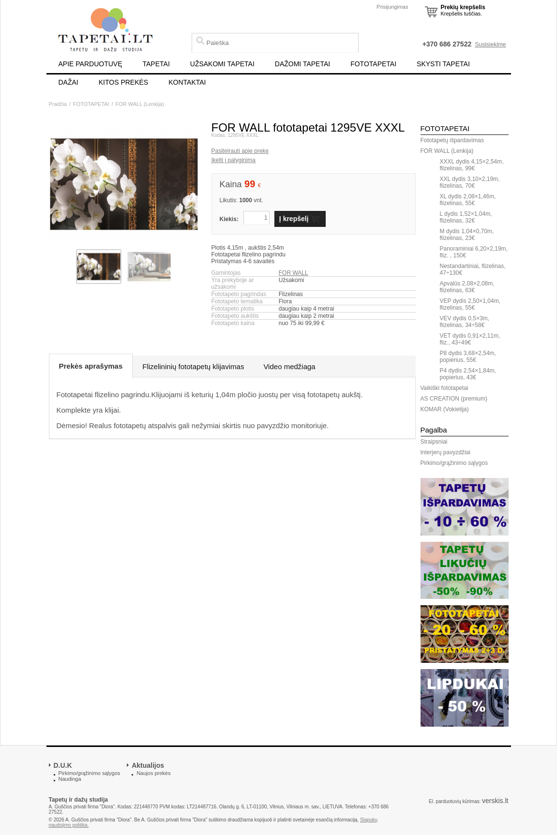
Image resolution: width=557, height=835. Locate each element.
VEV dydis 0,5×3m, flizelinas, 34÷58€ (464, 321)
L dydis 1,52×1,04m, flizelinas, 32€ (466, 217)
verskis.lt (495, 801)
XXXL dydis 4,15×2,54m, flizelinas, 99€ (472, 165)
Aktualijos (148, 765)
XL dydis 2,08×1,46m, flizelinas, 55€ (468, 200)
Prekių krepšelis (463, 7)
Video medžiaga (289, 366)
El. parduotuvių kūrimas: (455, 801)
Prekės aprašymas (91, 366)
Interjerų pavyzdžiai (445, 452)
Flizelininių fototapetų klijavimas (193, 366)
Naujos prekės (153, 773)
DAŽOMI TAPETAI (302, 64)
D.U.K (63, 765)
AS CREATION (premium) (454, 398)
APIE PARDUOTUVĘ (90, 64)
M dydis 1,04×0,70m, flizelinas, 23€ (467, 234)
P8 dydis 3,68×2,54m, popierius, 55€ (468, 356)
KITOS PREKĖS (123, 82)
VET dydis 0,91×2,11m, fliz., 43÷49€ (470, 339)
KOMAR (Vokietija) (445, 409)
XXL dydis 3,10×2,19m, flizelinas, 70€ (470, 182)
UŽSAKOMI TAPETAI (222, 64)
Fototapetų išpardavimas (452, 140)
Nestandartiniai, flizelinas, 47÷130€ (473, 269)
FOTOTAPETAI (373, 64)
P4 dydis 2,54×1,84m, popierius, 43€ (468, 374)
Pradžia (58, 104)
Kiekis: (229, 219)
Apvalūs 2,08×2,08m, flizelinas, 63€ (467, 287)
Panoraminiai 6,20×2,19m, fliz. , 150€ (474, 252)
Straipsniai (434, 441)
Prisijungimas (392, 7)
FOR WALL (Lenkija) (139, 104)
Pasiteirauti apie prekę (240, 151)
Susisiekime (490, 44)
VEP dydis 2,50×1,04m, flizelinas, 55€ (470, 304)
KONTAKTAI (187, 82)
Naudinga (70, 779)
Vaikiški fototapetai (444, 388)
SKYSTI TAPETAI (443, 64)
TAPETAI (156, 64)
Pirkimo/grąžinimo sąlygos (454, 463)
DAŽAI (68, 82)
